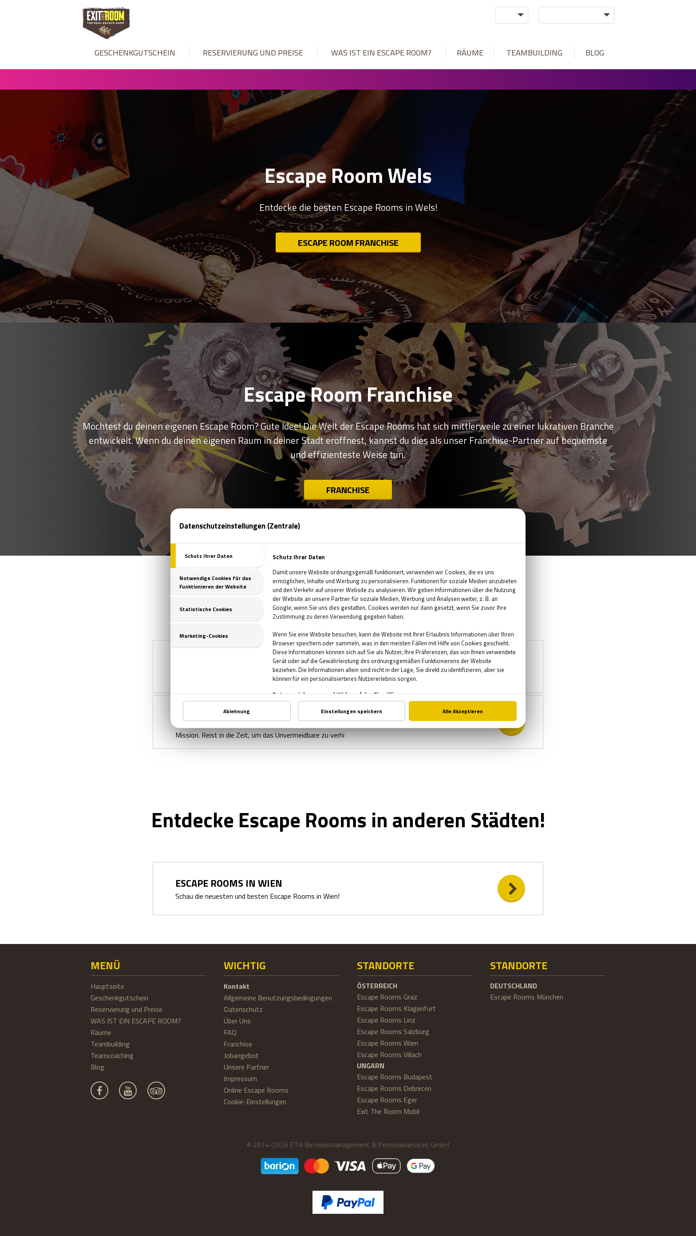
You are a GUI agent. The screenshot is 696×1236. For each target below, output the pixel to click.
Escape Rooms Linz (386, 1020)
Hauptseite (107, 986)
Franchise (348, 490)
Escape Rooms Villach (389, 1054)
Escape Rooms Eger (387, 1099)
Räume (470, 53)
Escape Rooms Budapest (394, 1076)
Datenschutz (243, 1009)
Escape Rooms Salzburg (393, 1031)
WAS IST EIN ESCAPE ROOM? (381, 53)
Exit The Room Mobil (388, 1111)
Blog (594, 53)
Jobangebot (241, 1055)
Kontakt (236, 986)
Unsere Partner (246, 1067)
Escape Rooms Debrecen (394, 1088)
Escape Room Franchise (348, 242)
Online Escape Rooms (256, 1090)
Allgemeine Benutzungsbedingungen (278, 997)
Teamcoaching (112, 1055)
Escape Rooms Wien (387, 1043)
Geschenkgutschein (135, 53)
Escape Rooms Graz (387, 996)
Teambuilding (534, 53)
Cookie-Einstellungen (255, 1101)
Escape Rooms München (526, 996)
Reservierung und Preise (253, 53)
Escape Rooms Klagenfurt (396, 1008)
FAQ (230, 1032)
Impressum (240, 1078)
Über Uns (237, 1020)
